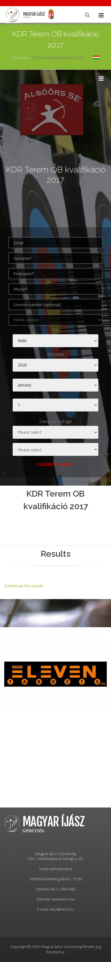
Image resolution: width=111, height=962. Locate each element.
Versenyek (20, 57)
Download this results (24, 585)
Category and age (55, 421)
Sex (55, 330)
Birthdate (55, 354)
